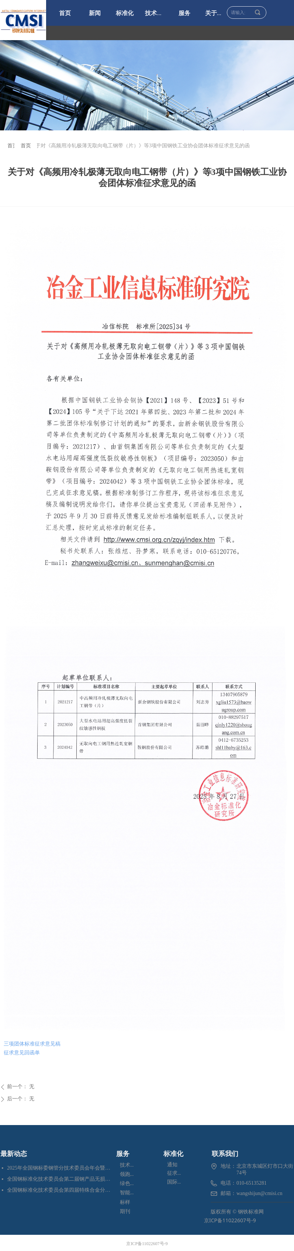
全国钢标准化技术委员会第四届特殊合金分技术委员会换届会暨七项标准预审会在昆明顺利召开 (60, 1190)
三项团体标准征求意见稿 (32, 1044)
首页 (12, 145)
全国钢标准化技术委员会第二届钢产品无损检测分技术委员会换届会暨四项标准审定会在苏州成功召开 (60, 1179)
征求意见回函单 (22, 1052)
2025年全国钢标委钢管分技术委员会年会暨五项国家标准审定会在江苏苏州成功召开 (60, 1168)
